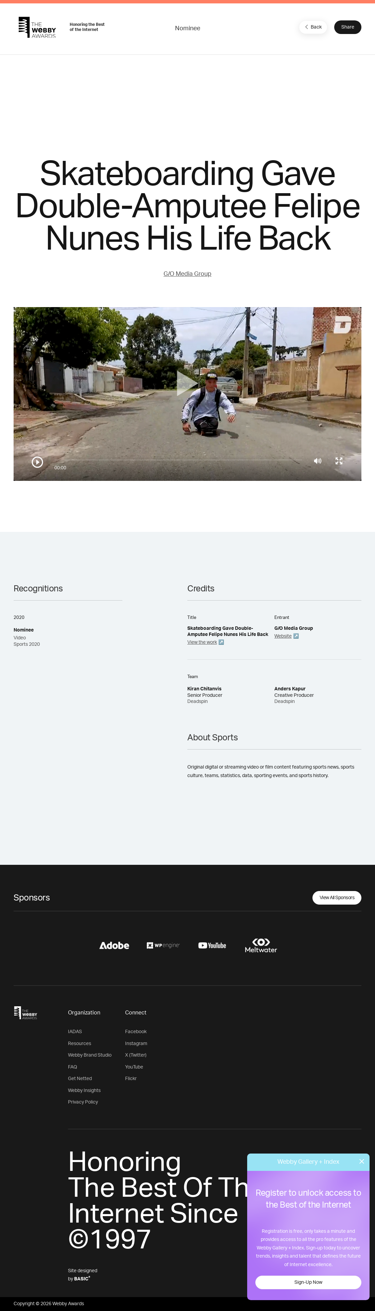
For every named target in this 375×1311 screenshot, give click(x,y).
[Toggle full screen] (339, 460)
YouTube (134, 1067)
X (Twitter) (136, 1055)
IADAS (75, 1031)
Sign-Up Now (308, 1282)
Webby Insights (84, 1090)
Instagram (136, 1043)
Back (312, 26)
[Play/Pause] (37, 462)
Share (347, 27)
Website (283, 636)
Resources (79, 1043)
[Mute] (317, 460)
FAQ (72, 1067)
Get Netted (80, 1078)
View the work (202, 642)
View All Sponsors (337, 897)
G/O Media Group (187, 274)
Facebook (136, 1031)
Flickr (131, 1078)
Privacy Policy (83, 1102)
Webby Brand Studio (90, 1055)
